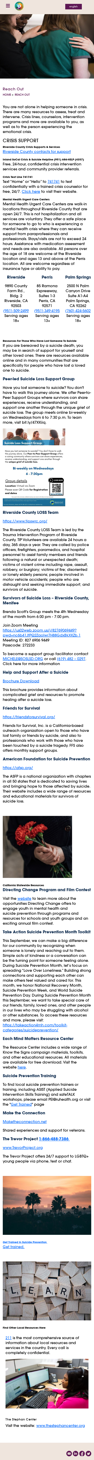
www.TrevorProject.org (23, 1147)
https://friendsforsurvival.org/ (29, 717)
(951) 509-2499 (16, 310)
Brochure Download (21, 681)
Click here (31, 191)
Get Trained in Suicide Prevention (25, 1242)
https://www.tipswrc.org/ (25, 521)
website (24, 898)
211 (9, 1337)
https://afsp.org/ (18, 767)
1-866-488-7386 (54, 1138)
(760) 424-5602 (78, 310)
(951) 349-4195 (47, 310)
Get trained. (14, 1246)
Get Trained (21, 1104)
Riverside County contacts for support (37, 151)
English (73, 6)
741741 (54, 181)
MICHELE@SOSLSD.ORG (23, 658)
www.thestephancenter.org (60, 1425)
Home (7, 94)
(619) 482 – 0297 (71, 658)
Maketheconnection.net (25, 1121)
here (22, 1067)
